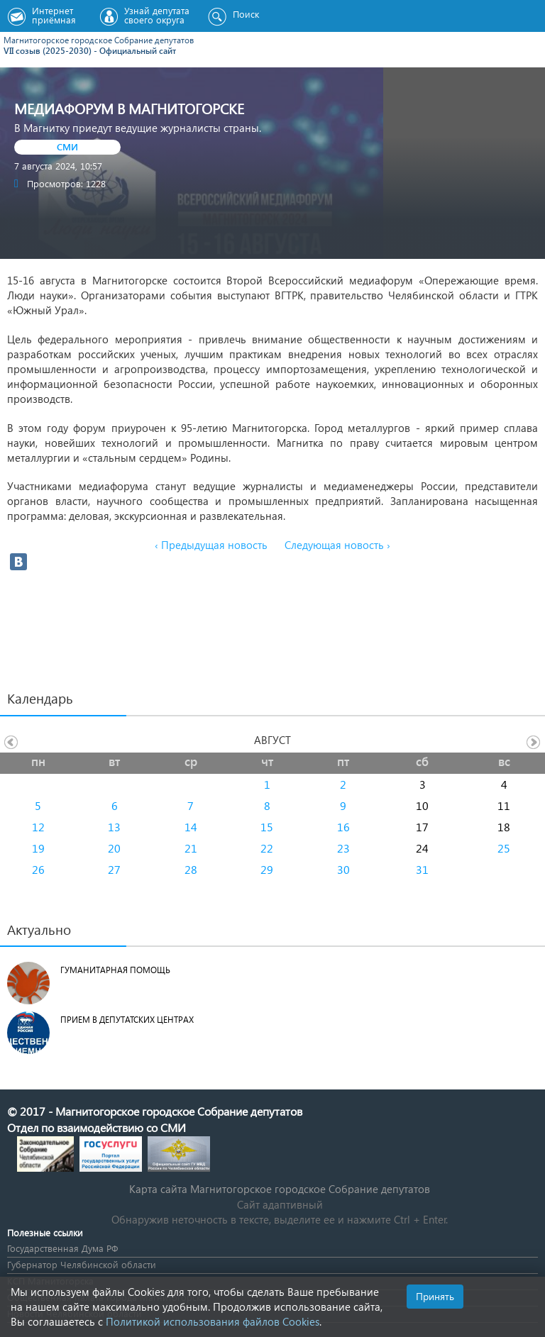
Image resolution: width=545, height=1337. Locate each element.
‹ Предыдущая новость (211, 545)
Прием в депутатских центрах (127, 1019)
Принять (435, 1296)
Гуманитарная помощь (115, 970)
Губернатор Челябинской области (81, 1264)
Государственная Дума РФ (62, 1248)
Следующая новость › (337, 545)
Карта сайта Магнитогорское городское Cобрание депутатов (279, 1189)
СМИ (67, 146)
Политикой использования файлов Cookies (212, 1321)
